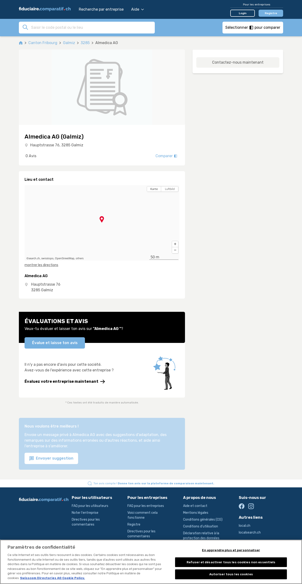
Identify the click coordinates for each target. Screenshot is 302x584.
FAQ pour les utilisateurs (90, 506)
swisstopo (47, 258)
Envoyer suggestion (51, 458)
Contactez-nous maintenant (238, 62)
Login (243, 13)
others (80, 258)
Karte (154, 189)
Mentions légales (195, 513)
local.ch (244, 526)
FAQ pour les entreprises (145, 506)
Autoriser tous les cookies (231, 578)
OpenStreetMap (64, 258)
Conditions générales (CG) (202, 520)
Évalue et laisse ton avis (55, 343)
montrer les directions (41, 265)
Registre (271, 13)
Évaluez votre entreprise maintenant (65, 381)
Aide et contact (195, 506)
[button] (175, 244)
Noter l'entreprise (85, 513)
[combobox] (91, 27)
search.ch (34, 258)
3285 (85, 43)
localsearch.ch (250, 533)
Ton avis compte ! (153, 483)
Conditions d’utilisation (200, 526)
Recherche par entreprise (101, 9)
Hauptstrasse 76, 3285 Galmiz (56, 145)
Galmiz (69, 43)
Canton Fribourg (42, 43)
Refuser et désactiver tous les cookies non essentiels (231, 565)
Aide (137, 9)
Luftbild (170, 189)
